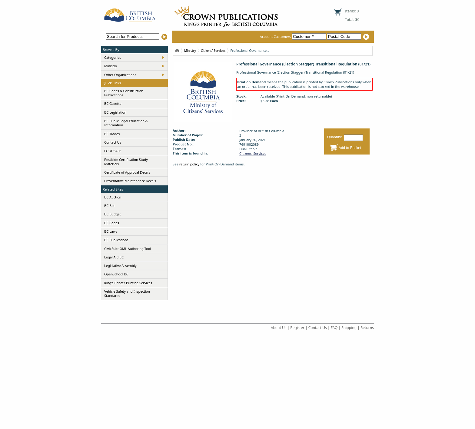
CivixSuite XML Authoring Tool (127, 248)
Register (297, 327)
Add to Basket (350, 148)
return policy (189, 164)
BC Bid (109, 205)
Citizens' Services (213, 50)
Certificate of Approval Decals (127, 172)
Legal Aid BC (114, 257)
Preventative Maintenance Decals (130, 180)
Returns (367, 327)
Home (176, 50)
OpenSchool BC (116, 274)
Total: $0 (352, 19)
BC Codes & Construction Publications (123, 92)
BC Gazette (112, 103)
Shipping (349, 327)
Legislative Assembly (120, 265)
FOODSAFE (112, 150)
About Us (279, 327)
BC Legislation (115, 112)
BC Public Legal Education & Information (126, 122)
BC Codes (111, 223)
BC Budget (112, 214)
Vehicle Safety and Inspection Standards (127, 293)
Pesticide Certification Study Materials (126, 161)
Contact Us (112, 142)
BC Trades (112, 133)
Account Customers (293, 36)
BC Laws (110, 231)
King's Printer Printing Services (128, 283)
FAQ (334, 327)
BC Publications (116, 240)
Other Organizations (120, 74)
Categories (112, 57)
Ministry (110, 66)
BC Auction (112, 197)
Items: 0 (352, 11)
